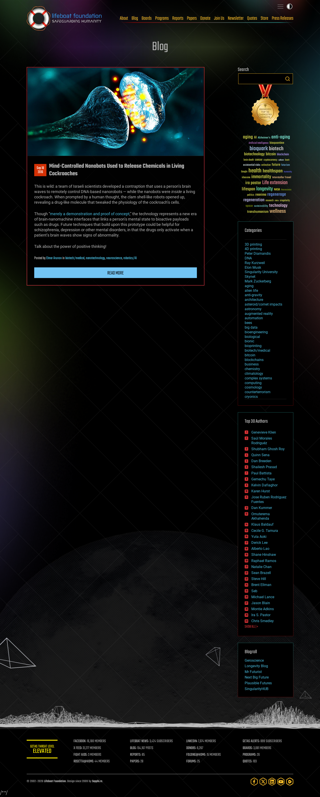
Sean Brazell (261, 573)
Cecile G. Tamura (264, 531)
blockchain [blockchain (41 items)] (283, 154)
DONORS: (191, 748)
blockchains (254, 360)
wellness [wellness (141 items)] (278, 211)
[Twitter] (263, 781)
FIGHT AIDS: (81, 755)
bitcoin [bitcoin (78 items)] (271, 154)
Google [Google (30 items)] (244, 171)
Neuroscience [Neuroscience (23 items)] (286, 190)
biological (252, 337)
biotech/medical (74, 258)
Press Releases (282, 18)
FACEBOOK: (80, 741)
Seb (254, 591)
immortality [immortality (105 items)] (261, 177)
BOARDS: (248, 748)
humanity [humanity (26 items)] (288, 172)
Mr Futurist (253, 672)
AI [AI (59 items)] (255, 138)
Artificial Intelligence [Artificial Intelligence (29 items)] (258, 143)
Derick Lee (259, 543)
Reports (177, 18)
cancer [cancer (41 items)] (258, 160)
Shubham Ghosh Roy (268, 449)
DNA (248, 258)
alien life (251, 290)
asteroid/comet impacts (263, 304)
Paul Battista (261, 473)
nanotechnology (95, 258)
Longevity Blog (256, 666)
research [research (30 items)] (270, 200)
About (124, 18)
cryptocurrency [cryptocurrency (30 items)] (270, 160)
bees (248, 323)
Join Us (219, 18)
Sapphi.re (97, 781)
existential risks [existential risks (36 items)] (251, 165)
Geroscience (254, 660)
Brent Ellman (261, 585)
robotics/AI (130, 258)
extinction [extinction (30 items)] (266, 165)
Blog (135, 18)
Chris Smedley (262, 621)
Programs (162, 18)
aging (249, 286)
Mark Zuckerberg (258, 281)
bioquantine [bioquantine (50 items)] (277, 143)
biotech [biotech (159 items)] (276, 149)
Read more (115, 273)
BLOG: (133, 748)
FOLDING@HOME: (196, 755)
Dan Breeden (261, 461)
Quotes (252, 18)
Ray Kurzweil (255, 263)
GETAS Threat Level (42, 750)
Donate (205, 18)
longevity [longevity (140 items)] (264, 189)
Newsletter (236, 18)
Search (287, 78)
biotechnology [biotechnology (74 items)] (254, 154)
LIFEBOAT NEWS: (139, 741)
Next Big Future (257, 677)
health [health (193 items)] (255, 171)
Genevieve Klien (263, 432)
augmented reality (259, 314)
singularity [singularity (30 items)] (285, 200)
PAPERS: (135, 761)
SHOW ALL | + (251, 627)
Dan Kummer (261, 508)
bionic (249, 341)
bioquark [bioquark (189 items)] (259, 149)
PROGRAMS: (249, 755)
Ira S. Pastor (260, 615)
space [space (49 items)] (249, 206)
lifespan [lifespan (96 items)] (248, 189)
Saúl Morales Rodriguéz (261, 440)
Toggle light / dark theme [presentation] (289, 6)
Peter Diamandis (258, 253)
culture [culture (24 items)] (281, 160)
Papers (192, 18)
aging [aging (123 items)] (248, 137)
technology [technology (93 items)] (278, 205)
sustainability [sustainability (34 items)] (261, 206)
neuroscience (114, 258)
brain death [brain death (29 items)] (249, 160)
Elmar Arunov (54, 258)
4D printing (253, 249)
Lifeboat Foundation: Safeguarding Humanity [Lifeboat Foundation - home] (64, 18)
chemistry (252, 369)
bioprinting (253, 346)
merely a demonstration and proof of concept (90, 213)
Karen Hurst (260, 491)
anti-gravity (253, 295)
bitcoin (250, 355)
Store (264, 18)
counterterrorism (257, 392)
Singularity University (261, 272)
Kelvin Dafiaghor (264, 485)
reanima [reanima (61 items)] (260, 195)
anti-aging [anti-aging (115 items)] (280, 137)
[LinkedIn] (272, 781)
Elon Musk (253, 267)
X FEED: (78, 748)
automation (254, 318)
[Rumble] (289, 781)
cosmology (253, 387)
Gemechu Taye (263, 479)
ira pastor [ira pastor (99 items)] (253, 182)
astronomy (253, 309)
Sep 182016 (40, 170)
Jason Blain (260, 603)
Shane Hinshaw (263, 554)
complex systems (258, 378)
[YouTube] (280, 781)
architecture (254, 300)
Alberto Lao (260, 548)
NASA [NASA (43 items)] (277, 189)
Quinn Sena (260, 455)
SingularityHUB (256, 689)
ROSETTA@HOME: (84, 761)
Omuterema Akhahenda (260, 516)
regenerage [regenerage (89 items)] (276, 194)
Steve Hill (258, 579)
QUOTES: (247, 761)
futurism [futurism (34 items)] (285, 165)
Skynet (250, 276)
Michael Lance (262, 597)
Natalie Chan (261, 567)
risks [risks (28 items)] (277, 200)
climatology (254, 373)
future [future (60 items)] (276, 165)
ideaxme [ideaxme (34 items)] (246, 177)
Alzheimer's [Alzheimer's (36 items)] (264, 138)
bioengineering (256, 332)
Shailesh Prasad (264, 467)
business (252, 364)
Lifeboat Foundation (55, 781)
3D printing (253, 244)
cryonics (251, 397)
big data (251, 327)
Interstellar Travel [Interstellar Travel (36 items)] (281, 177)
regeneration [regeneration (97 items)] (253, 200)
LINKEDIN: (192, 741)
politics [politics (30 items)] (250, 195)
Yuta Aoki (258, 537)
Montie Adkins (262, 609)
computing (253, 383)
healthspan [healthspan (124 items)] (273, 171)
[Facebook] (254, 781)
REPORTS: (135, 755)
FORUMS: (191, 761)
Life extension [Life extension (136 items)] (275, 183)
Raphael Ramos (263, 561)
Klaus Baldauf (262, 524)
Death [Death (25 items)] (287, 160)
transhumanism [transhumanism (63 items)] (257, 212)
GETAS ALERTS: (251, 741)
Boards (147, 18)
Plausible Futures (258, 683)
